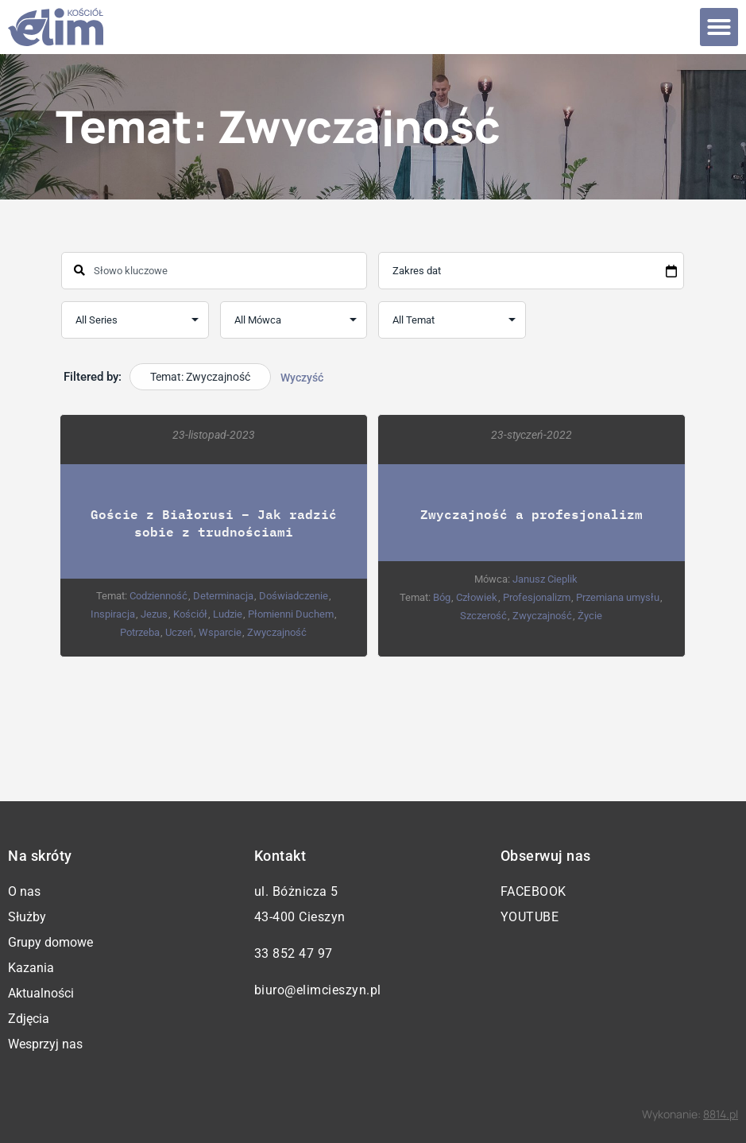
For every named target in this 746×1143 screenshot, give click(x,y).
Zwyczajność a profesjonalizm (531, 514)
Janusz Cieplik (545, 579)
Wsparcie (220, 632)
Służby (27, 916)
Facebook (533, 891)
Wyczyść (301, 377)
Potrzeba (140, 632)
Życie (590, 616)
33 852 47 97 (293, 953)
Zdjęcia (28, 1018)
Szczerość (483, 616)
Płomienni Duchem (291, 614)
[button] (719, 27)
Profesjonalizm (537, 597)
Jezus (154, 614)
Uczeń (180, 632)
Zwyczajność (277, 632)
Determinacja (224, 596)
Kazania (31, 967)
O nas (24, 891)
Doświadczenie (294, 596)
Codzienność (159, 596)
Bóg (442, 597)
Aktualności (41, 993)
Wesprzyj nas (45, 1044)
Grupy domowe (50, 942)
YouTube (530, 916)
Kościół (191, 614)
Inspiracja (113, 614)
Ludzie (228, 614)
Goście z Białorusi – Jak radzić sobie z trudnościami (214, 522)
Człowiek (477, 597)
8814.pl (720, 1114)
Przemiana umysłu (618, 597)
